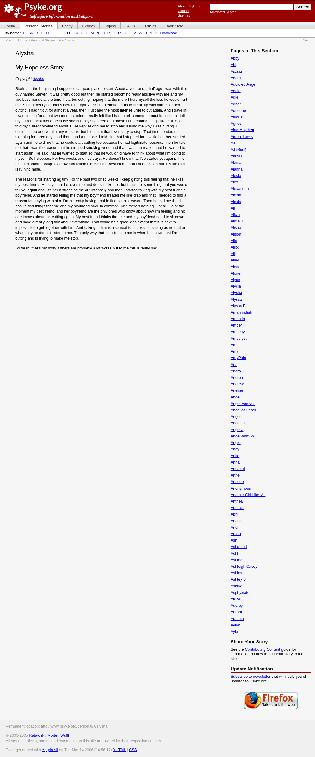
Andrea (237, 377)
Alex (234, 182)
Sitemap (184, 15)
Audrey (237, 605)
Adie (234, 97)
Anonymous (241, 488)
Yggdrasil (50, 750)
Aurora (236, 612)
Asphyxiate (240, 592)
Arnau (236, 534)
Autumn (237, 619)
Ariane (236, 521)
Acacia (236, 71)
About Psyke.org (190, 6)
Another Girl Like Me (248, 495)
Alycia (236, 286)
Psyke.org (48, 11)
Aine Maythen (242, 130)
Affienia (237, 117)
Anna (235, 462)
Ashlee (236, 560)
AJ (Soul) (238, 149)
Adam (236, 78)
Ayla (234, 632)
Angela (237, 416)
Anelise (237, 390)
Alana (236, 162)
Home (22, 40)
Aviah (235, 625)
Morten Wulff (58, 735)
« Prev (7, 40)
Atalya (236, 599)
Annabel (238, 469)
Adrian (236, 104)
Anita (235, 456)
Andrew (237, 384)
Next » (307, 40)
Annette (237, 482)
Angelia (237, 430)
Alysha (38, 79)
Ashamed (239, 547)
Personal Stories (43, 40)
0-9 (24, 33)
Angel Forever (243, 404)
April (234, 514)
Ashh (235, 553)
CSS (133, 750)
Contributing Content (262, 649)
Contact (183, 11)
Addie (236, 91)
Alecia (236, 176)
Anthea (237, 501)
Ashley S (238, 579)
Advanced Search (223, 12)
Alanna (237, 169)
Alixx (235, 247)
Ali (233, 208)
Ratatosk (36, 735)
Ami (234, 345)
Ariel (234, 527)
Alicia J (237, 221)
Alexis (236, 202)
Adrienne (238, 110)
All (233, 254)
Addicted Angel (243, 84)
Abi (233, 65)
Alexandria (240, 188)
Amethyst (239, 338)
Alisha (236, 228)
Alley (235, 260)
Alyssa (236, 299)
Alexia (236, 195)
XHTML (119, 750)
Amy (234, 351)
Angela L (238, 423)
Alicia (235, 215)
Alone (236, 267)
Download (168, 33)
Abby (235, 58)
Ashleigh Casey (244, 566)
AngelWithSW (242, 436)
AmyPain (238, 358)
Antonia (237, 508)
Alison (236, 234)
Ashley (236, 573)
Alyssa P (238, 306)
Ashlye (236, 586)
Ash (234, 540)
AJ (233, 143)
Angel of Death (243, 410)
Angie (236, 443)
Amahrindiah (241, 312)
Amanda (238, 319)
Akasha (237, 156)
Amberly (238, 332)
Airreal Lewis (242, 137)
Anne (235, 475)
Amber (236, 325)
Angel (236, 397)
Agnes (236, 123)
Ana (234, 365)
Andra (236, 371)
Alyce (235, 280)
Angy (235, 449)
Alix (234, 241)
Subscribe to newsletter (251, 676)
